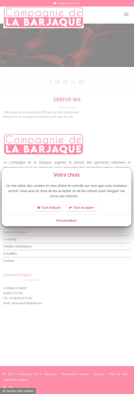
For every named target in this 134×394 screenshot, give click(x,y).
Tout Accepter (81, 207)
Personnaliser (66, 220)
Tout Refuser (49, 207)
